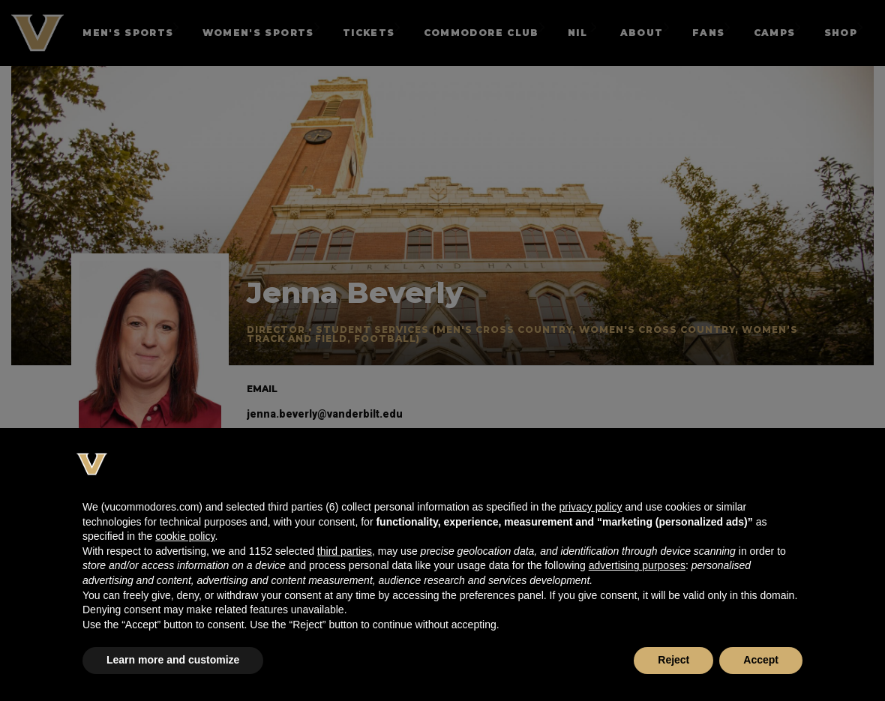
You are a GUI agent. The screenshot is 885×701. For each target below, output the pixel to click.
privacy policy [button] (590, 507)
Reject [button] (673, 660)
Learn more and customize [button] (172, 660)
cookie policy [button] (184, 536)
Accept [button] (760, 660)
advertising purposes (637, 565)
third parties (344, 551)
